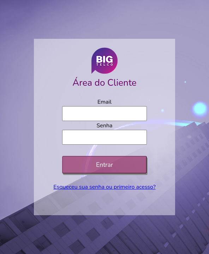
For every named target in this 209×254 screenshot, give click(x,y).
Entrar (104, 165)
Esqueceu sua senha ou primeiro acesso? (104, 187)
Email (104, 102)
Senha (104, 125)
